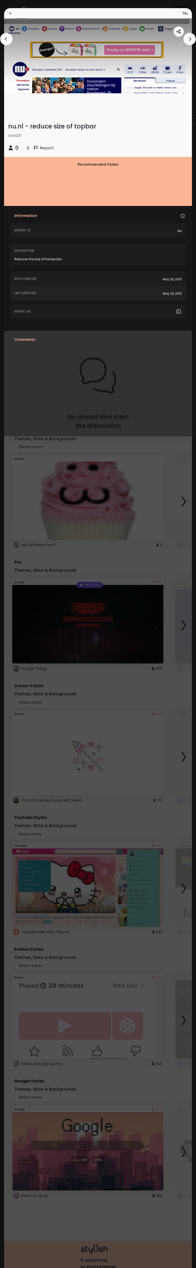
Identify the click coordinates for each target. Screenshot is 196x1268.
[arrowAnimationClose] (6, 39)
